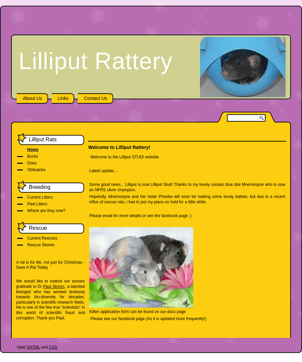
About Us (32, 98)
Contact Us (95, 98)
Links (63, 98)
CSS (53, 347)
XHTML (33, 347)
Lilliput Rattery (95, 61)
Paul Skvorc (53, 286)
